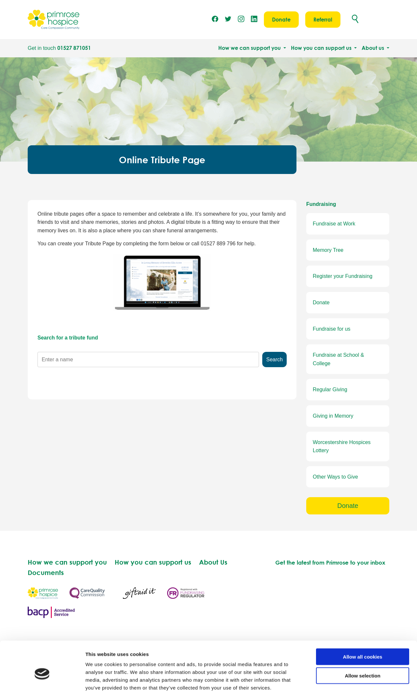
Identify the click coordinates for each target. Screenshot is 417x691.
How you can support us (322, 48)
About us (373, 48)
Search (274, 359)
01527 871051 (74, 48)
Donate (281, 19)
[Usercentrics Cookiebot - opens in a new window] (42, 678)
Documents (46, 572)
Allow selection (362, 640)
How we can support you (250, 48)
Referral (322, 19)
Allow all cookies (362, 621)
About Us (213, 562)
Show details (342, 678)
